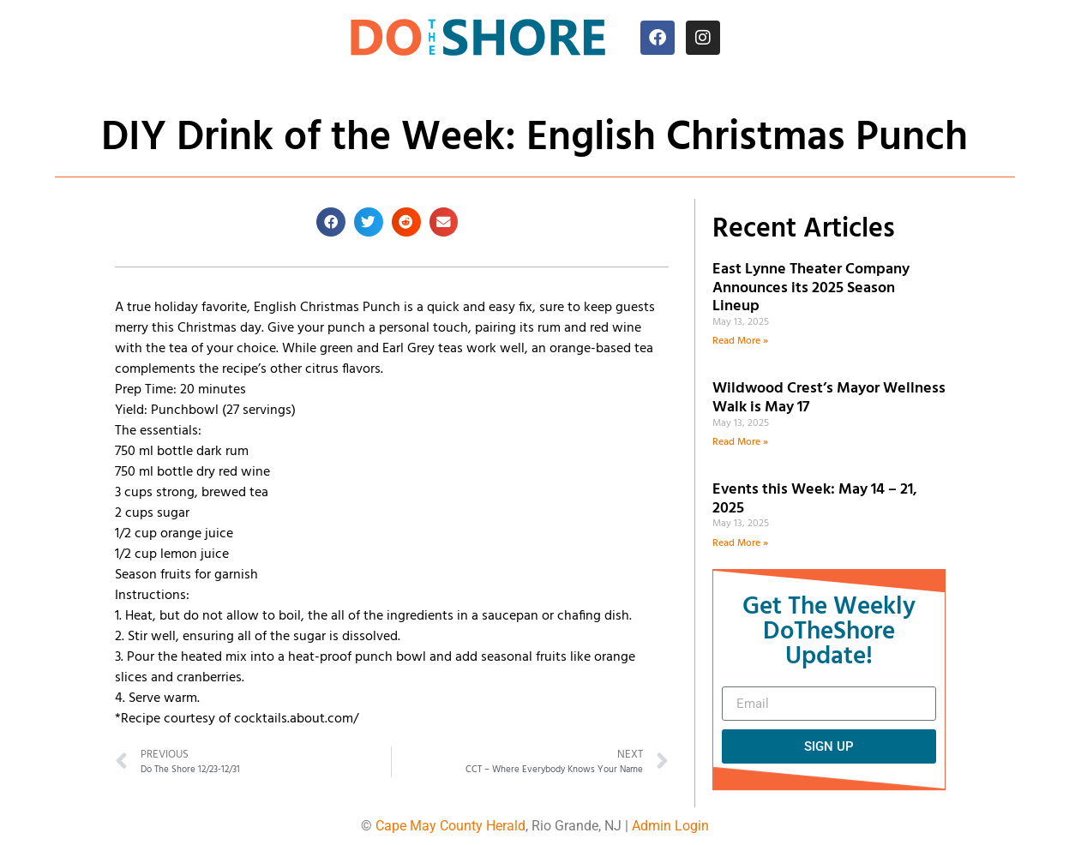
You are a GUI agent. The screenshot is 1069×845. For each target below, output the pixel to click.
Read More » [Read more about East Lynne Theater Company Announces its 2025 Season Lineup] (740, 341)
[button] (330, 222)
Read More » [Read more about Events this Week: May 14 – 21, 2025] (740, 543)
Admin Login (670, 826)
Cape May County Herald (450, 826)
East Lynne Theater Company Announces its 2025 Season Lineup (811, 288)
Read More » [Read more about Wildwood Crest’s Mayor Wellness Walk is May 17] (740, 442)
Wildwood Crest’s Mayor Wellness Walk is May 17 (829, 398)
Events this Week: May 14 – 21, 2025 (814, 499)
